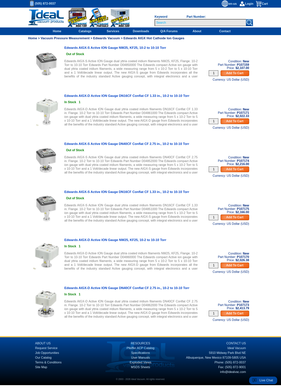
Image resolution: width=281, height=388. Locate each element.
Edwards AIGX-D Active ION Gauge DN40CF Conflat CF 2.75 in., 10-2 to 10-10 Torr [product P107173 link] (126, 288)
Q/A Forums (169, 31)
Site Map (41, 367)
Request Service (46, 348)
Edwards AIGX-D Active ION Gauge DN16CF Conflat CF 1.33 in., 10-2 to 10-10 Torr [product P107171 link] (126, 96)
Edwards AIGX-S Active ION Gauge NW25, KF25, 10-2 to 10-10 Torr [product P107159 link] (115, 48)
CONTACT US (236, 343)
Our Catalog (43, 357)
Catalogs (85, 31)
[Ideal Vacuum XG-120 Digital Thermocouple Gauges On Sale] (74, 18)
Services (113, 31)
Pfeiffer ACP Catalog (140, 348)
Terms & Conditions (48, 362)
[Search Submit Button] (249, 22)
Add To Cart (234, 73)
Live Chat (266, 380)
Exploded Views (140, 362)
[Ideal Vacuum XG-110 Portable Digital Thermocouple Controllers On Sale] (97, 18)
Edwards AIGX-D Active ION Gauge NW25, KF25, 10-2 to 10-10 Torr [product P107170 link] (115, 240)
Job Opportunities (47, 352)
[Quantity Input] (213, 73)
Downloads (141, 31)
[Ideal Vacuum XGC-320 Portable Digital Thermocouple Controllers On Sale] (116, 18)
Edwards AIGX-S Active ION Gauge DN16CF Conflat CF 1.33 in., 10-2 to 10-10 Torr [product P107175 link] (126, 192)
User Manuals (140, 357)
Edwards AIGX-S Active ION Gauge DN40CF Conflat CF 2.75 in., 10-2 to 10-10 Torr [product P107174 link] (126, 144)
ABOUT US (43, 343)
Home (57, 31)
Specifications (140, 352)
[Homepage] (46, 17)
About (197, 31)
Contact (225, 31)
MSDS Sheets (140, 367)
